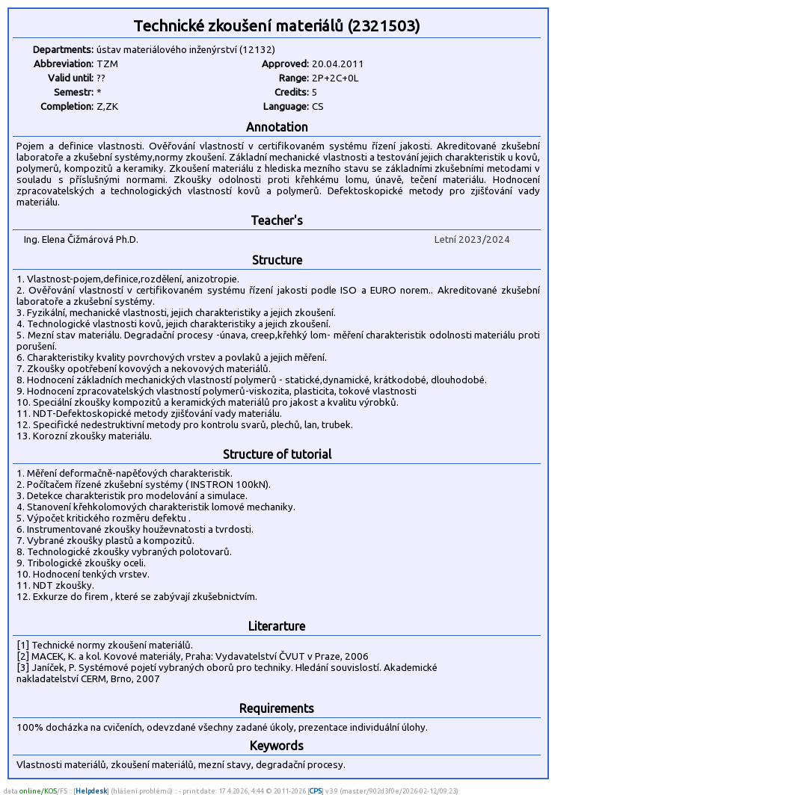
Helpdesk (91, 791)
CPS (316, 791)
